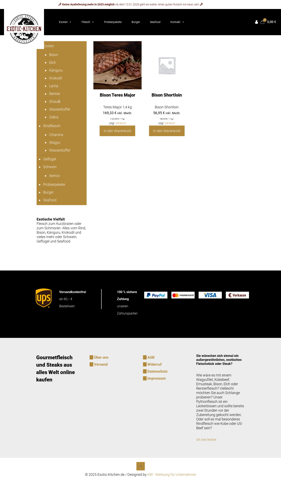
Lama (53, 86)
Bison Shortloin (167, 95)
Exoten (65, 22)
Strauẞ (54, 101)
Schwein (50, 167)
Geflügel (49, 159)
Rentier (54, 94)
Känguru (56, 70)
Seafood (155, 22)
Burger (136, 22)
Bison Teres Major (117, 95)
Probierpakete (113, 22)
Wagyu (54, 142)
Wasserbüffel (59, 109)
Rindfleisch (51, 126)
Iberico (54, 176)
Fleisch (88, 22)
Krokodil (55, 78)
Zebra (53, 117)
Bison (53, 55)
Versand (120, 123)
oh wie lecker (206, 439)
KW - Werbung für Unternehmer (171, 474)
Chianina (56, 135)
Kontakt (177, 22)
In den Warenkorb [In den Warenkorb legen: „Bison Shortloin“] (167, 131)
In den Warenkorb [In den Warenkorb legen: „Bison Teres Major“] (117, 131)
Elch (52, 62)
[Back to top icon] (140, 466)
